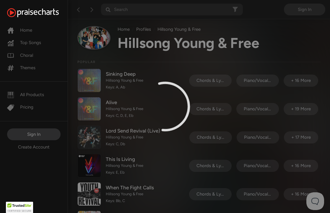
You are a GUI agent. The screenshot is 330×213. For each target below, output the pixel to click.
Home (19, 30)
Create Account (34, 147)
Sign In (33, 134)
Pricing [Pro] (20, 107)
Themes (21, 67)
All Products (25, 94)
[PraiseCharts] (40, 12)
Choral (20, 55)
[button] (19, 207)
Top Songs (24, 42)
